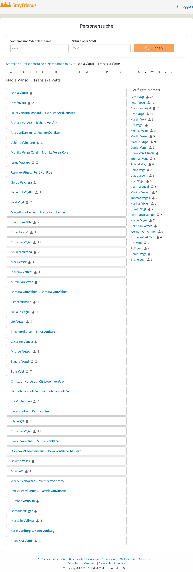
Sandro (21, 222)
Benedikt (22, 192)
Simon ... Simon (35, 441)
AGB (63, 559)
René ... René (31, 172)
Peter (137, 97)
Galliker (21, 252)
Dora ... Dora (46, 451)
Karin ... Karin (30, 411)
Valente (23, 143)
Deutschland (74, 563)
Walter (139, 220)
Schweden (119, 563)
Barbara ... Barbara (39, 292)
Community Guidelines (138, 559)
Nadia (19, 93)
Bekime (20, 461)
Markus (140, 142)
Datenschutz (76, 559)
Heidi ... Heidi (43, 113)
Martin (138, 119)
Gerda (21, 182)
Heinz (142, 153)
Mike (17, 471)
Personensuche (33, 64)
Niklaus (20, 312)
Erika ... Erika (34, 332)
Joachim (21, 272)
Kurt (137, 181)
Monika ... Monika (40, 152)
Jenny (20, 162)
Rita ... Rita (35, 133)
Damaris (22, 511)
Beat (17, 202)
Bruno (143, 237)
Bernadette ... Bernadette (40, 391)
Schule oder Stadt (84, 41)
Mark (18, 262)
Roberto (19, 232)
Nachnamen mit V (60, 64)
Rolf (136, 248)
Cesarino (22, 342)
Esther (21, 302)
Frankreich (105, 563)
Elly (17, 421)
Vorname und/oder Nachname (30, 41)
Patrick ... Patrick (38, 491)
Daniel (139, 147)
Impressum (92, 559)
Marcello (22, 521)
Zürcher (23, 501)
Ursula (138, 209)
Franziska (22, 541)
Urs (18, 322)
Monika (139, 131)
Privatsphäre (108, 559)
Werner (143, 231)
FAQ (120, 559)
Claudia (139, 175)
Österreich (90, 563)
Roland (139, 164)
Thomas (139, 159)
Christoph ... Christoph (37, 381)
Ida (21, 401)
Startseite (12, 64)
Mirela (22, 282)
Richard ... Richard (34, 123)
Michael (21, 351)
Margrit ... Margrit (38, 212)
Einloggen (184, 6)
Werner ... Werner (37, 481)
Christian (21, 242)
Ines (18, 103)
